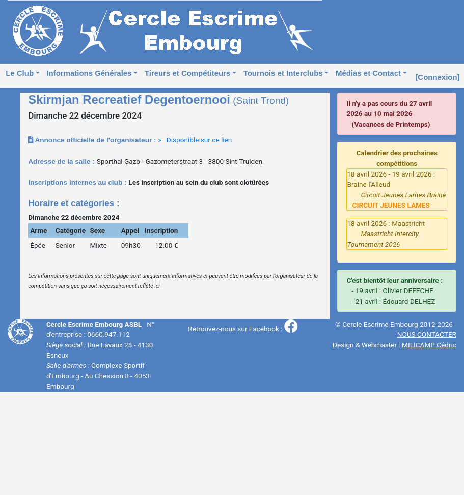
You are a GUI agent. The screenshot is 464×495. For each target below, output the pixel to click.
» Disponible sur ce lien (195, 140)
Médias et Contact (368, 73)
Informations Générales (88, 73)
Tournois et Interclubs (283, 73)
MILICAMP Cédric (429, 345)
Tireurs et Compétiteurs (187, 73)
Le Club (20, 73)
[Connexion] (437, 77)
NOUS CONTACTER (426, 334)
